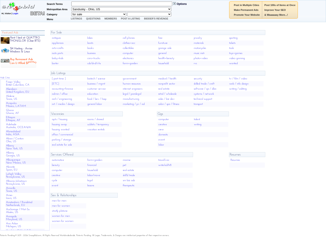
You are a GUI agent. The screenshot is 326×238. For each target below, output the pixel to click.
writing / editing (238, 88)
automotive (58, 160)
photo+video (201, 58)
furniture (163, 43)
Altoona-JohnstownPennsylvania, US (16, 182)
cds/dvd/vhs (94, 63)
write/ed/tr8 (165, 165)
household (163, 63)
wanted (233, 63)
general (162, 53)
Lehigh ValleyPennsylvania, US (15, 175)
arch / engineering (62, 99)
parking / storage (61, 139)
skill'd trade (129, 175)
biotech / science (96, 78)
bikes (90, 37)
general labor (94, 104)
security (198, 78)
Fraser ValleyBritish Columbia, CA (17, 83)
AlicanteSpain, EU (11, 168)
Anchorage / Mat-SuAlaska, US (18, 211)
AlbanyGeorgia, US (13, 154)
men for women (61, 205)
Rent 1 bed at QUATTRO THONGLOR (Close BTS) (25, 39)
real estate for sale (62, 144)
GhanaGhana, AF (12, 112)
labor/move (93, 175)
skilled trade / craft (204, 83)
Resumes (235, 160)
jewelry (198, 37)
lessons (90, 185)
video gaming (237, 58)
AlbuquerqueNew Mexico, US (16, 161)
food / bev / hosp (97, 99)
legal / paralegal (132, 93)
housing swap (59, 124)
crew (161, 129)
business (91, 53)
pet (124, 165)
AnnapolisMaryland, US (14, 218)
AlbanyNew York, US (14, 147)
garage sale (165, 48)
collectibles (128, 48)
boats (90, 43)
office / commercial (62, 134)
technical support (203, 99)
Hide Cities (5, 78)
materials (199, 43)
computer (128, 53)
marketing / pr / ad (134, 104)
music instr (199, 53)
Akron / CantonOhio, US (14, 140)
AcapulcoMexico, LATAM (16, 104)
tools (231, 48)
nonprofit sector (166, 83)
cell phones (129, 37)
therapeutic (129, 185)
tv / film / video (238, 78)
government (130, 78)
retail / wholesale (167, 93)
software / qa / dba (205, 88)
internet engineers (133, 88)
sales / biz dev (166, 99)
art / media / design (63, 104)
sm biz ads (129, 180)
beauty (56, 165)
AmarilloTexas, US (11, 189)
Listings (76, 18)
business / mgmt (96, 83)
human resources (132, 83)
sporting (233, 37)
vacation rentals (96, 129)
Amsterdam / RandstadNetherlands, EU (19, 204)
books (90, 48)
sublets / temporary (98, 124)
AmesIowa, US (11, 197)
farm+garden (130, 63)
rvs (195, 63)
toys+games (235, 53)
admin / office (60, 93)
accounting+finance (62, 88)
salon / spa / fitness (168, 104)
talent (197, 119)
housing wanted (60, 129)
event (161, 139)
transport (198, 104)
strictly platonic (60, 210)
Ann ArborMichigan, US (13, 225)
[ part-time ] (59, 78)
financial (91, 165)
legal (90, 180)
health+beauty (166, 58)
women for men (61, 216)
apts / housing (59, 119)
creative (162, 124)
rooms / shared (95, 119)
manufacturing (131, 99)
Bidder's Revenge (156, 18)
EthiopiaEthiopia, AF (13, 119)
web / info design (238, 83)
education (92, 93)
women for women (62, 221)
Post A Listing (130, 18)
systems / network (204, 93)
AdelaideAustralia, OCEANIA (18, 126)
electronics (128, 58)
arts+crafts (58, 48)
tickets (232, 43)
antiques (56, 37)
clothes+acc (129, 43)
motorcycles (200, 48)
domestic (163, 134)
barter (55, 63)
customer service (96, 88)
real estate (164, 88)
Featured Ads (10, 32)
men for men (59, 200)
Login (15, 13)
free (160, 37)
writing (197, 124)
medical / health (167, 78)
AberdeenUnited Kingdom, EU (17, 90)
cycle (54, 180)
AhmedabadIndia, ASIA (13, 133)
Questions (93, 18)
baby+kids (57, 58)
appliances (58, 43)
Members (110, 18)
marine (127, 160)
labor (161, 144)
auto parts (57, 53)
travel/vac (163, 160)
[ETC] (55, 83)
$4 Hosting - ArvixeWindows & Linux (21, 50)
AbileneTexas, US (11, 97)
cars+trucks (93, 58)
